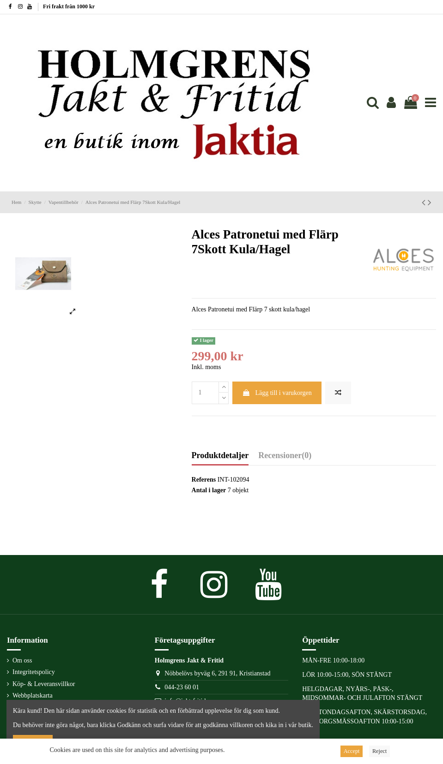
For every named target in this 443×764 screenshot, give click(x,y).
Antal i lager (209, 490)
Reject (379, 751)
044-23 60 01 (181, 687)
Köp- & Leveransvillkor (43, 683)
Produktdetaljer (220, 455)
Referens (204, 479)
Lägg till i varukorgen (277, 392)
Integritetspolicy (33, 671)
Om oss (22, 660)
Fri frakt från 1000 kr (69, 6)
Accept (352, 751)
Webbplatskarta (32, 695)
